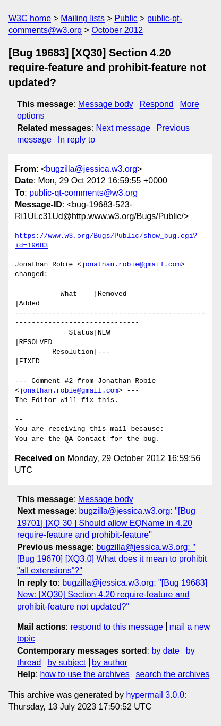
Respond (157, 104)
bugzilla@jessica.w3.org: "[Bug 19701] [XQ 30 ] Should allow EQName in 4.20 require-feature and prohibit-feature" (106, 522)
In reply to (76, 139)
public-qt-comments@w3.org (83, 192)
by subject (66, 662)
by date (165, 650)
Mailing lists (83, 18)
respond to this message (116, 626)
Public (126, 18)
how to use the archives (85, 674)
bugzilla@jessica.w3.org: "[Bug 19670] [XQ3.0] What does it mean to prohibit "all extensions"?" (112, 559)
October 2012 (117, 30)
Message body (105, 104)
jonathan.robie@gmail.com (131, 265)
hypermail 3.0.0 (155, 694)
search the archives (173, 674)
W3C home (29, 18)
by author (110, 662)
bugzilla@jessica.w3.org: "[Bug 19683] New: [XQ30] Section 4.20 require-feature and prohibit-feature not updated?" (112, 594)
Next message (123, 127)
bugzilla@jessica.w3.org (91, 168)
